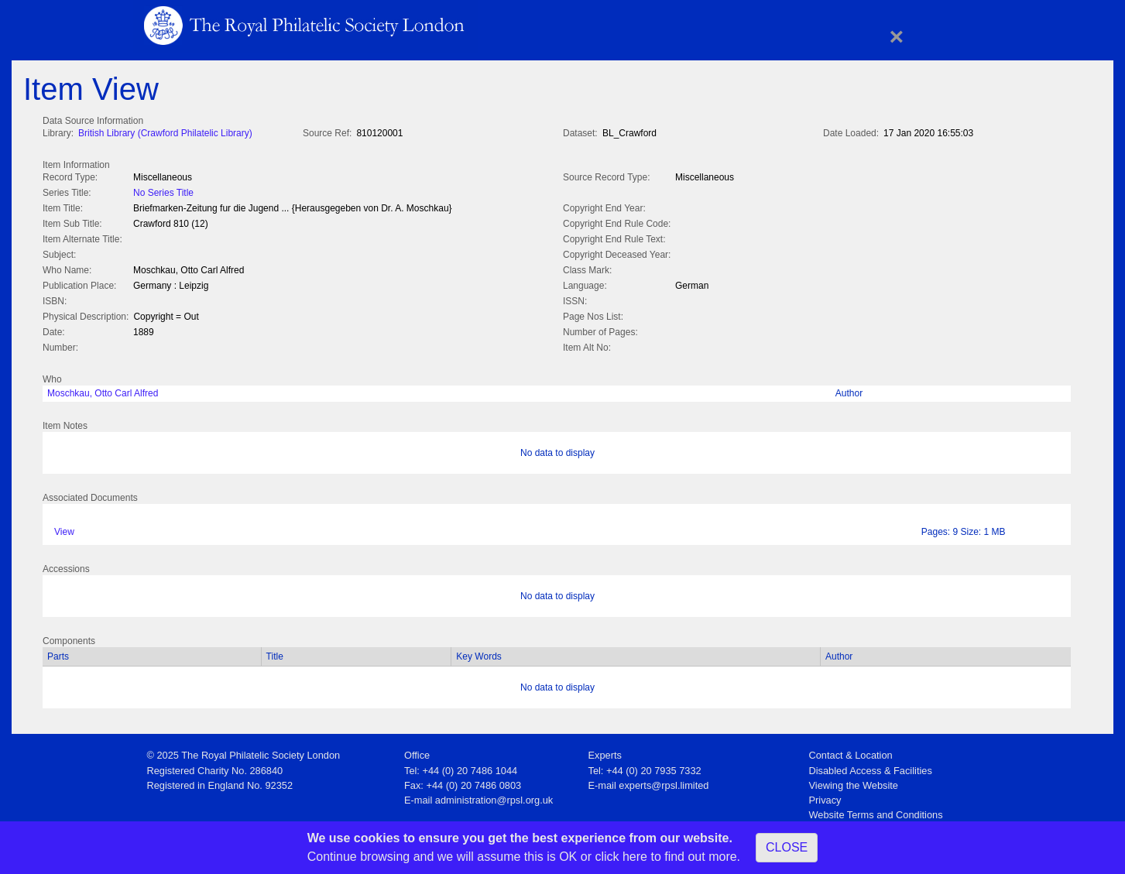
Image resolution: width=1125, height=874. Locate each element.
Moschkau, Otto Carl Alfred (102, 390)
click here (621, 856)
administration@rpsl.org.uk (494, 797)
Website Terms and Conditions (876, 811)
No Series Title (163, 191)
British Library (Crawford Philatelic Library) (165, 133)
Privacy (825, 797)
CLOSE (787, 847)
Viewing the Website (853, 782)
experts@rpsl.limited (663, 782)
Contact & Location (851, 752)
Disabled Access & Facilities (870, 767)
